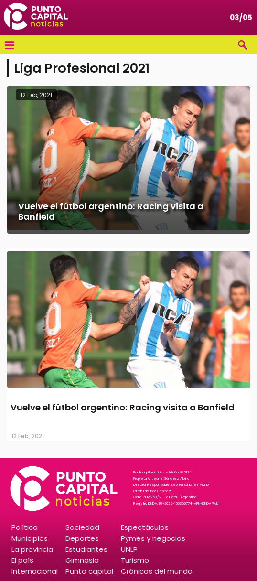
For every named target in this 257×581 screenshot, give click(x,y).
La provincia (32, 549)
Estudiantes (86, 549)
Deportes (82, 538)
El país (22, 560)
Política (24, 527)
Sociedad (82, 527)
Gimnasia (82, 560)
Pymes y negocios (153, 538)
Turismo (135, 560)
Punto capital (89, 571)
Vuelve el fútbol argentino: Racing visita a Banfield (123, 407)
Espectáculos (145, 527)
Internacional (34, 571)
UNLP (129, 549)
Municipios (29, 538)
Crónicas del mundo (157, 571)
